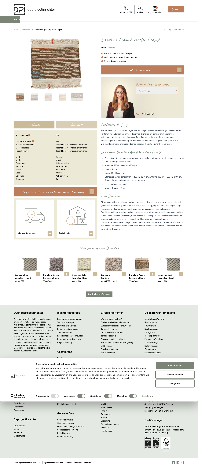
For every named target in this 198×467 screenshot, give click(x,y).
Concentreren (107, 374)
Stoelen (17, 393)
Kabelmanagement (65, 378)
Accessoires (19, 409)
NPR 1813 (105, 417)
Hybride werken (151, 322)
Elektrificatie (19, 406)
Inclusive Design (151, 342)
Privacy (104, 410)
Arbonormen (106, 414)
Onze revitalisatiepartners (112, 332)
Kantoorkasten (20, 386)
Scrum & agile (107, 384)
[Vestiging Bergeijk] (164, 400)
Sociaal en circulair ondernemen (115, 322)
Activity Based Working (154, 318)
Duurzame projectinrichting (113, 339)
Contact (175, 9)
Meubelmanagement (66, 404)
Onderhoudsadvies (65, 422)
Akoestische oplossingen (24, 379)
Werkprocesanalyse (65, 322)
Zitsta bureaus (20, 369)
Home (16, 30)
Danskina (26, 30)
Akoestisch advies (65, 368)
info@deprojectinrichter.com (158, 371)
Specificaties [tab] (34, 125)
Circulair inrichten (64, 364)
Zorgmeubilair (151, 349)
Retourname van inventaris (69, 339)
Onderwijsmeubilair (153, 352)
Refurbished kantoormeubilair (70, 335)
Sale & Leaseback (65, 332)
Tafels (16, 396)
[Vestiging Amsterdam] (164, 386)
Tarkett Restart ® (108, 335)
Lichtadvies (62, 374)
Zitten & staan (107, 407)
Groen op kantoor (152, 335)
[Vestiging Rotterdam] (164, 393)
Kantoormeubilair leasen (68, 328)
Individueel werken (109, 371)
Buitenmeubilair (151, 345)
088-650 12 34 (152, 368)
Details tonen (148, 461)
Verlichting (18, 399)
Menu (18, 21)
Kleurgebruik (150, 332)
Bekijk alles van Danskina (99, 294)
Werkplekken (19, 403)
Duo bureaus (19, 372)
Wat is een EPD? (108, 352)
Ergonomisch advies (66, 371)
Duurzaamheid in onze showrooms (116, 325)
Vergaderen (106, 368)
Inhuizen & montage (66, 393)
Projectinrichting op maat (112, 388)
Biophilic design (151, 328)
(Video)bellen (106, 381)
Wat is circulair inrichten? (111, 318)
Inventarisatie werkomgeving (69, 318)
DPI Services (62, 400)
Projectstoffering (21, 376)
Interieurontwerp (64, 358)
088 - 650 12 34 (149, 114)
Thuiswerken (150, 325)
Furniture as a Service (66, 325)
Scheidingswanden (22, 389)
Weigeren (175, 449)
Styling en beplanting (66, 361)
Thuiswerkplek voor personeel (70, 397)
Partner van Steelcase (154, 339)
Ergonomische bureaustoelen (26, 366)
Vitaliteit (104, 404)
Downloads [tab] (76, 125)
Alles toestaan (175, 431)
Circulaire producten (109, 349)
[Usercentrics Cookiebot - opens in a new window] (18, 462)
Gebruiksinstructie (65, 419)
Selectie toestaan (175, 440)
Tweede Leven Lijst (109, 328)
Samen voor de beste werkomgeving (117, 342)
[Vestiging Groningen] (164, 407)
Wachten (105, 378)
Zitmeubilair (19, 383)
